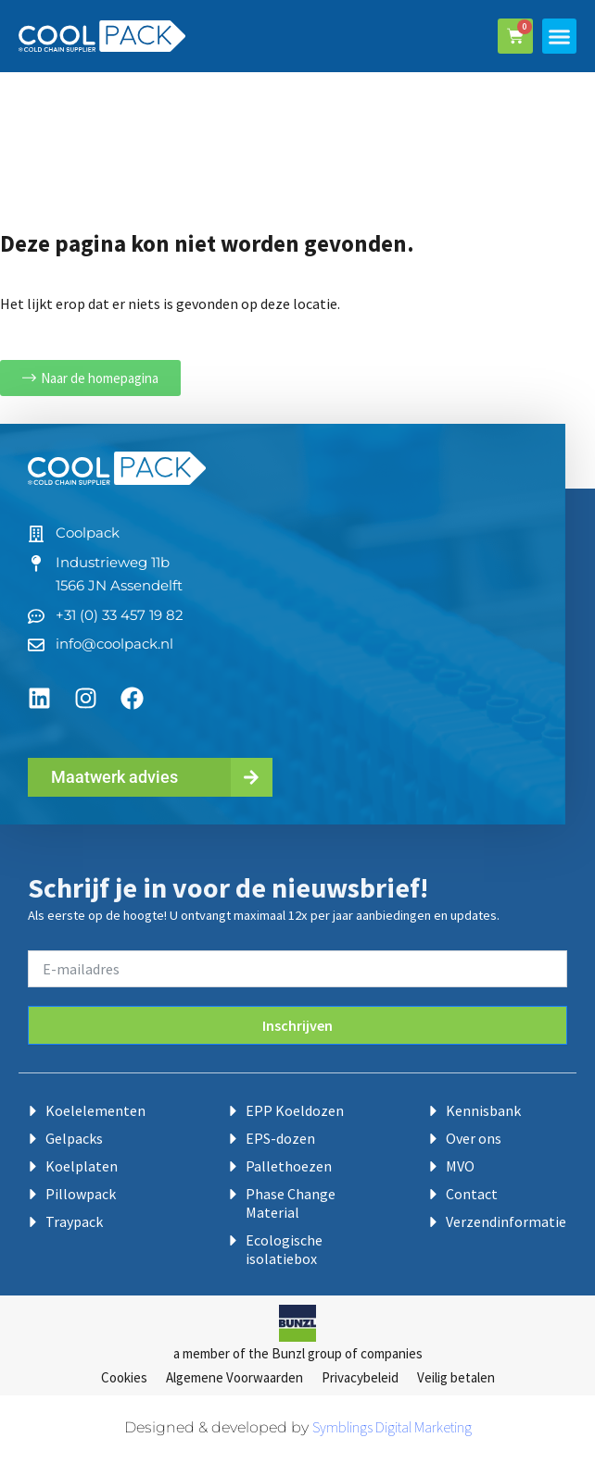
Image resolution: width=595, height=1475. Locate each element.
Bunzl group (307, 1353)
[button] (559, 36)
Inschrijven (297, 1025)
